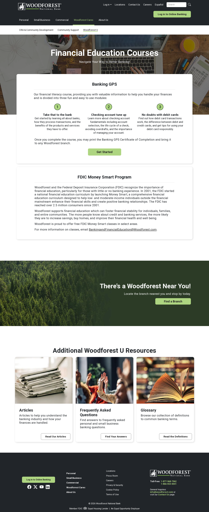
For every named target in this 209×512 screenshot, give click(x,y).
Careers (147, 4)
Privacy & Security (114, 485)
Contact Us (134, 4)
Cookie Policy (112, 490)
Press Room (112, 476)
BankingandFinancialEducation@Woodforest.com (123, 229)
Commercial (62, 20)
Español (159, 4)
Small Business (42, 20)
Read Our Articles (55, 436)
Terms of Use (112, 494)
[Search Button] (189, 5)
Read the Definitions (176, 436)
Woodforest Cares (83, 20)
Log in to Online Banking (172, 14)
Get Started (104, 152)
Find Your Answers (116, 436)
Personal (24, 20)
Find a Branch (173, 301)
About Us (103, 20)
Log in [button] (106, 4)
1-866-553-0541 (168, 484)
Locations (120, 4)
